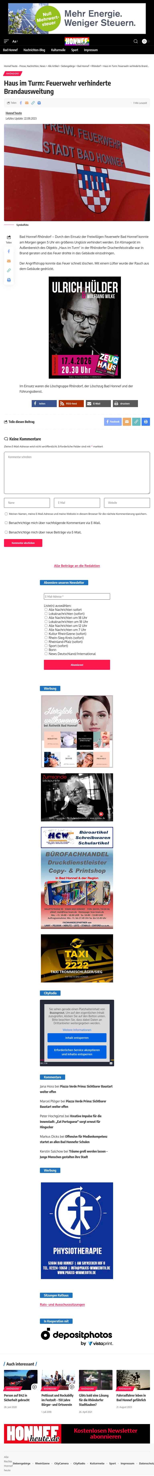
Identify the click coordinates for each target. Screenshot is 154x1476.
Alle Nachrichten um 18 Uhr (66, 618)
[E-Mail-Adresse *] (77, 597)
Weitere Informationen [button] (77, 1030)
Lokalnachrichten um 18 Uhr (66, 622)
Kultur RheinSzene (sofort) (65, 634)
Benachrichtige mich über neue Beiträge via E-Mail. (45, 533)
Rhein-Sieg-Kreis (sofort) (64, 638)
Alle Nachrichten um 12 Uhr (66, 626)
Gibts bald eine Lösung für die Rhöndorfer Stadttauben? (94, 1400)
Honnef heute (14, 113)
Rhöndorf (12, 73)
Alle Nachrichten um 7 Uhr (65, 630)
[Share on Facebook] (20, 103)
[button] (7, 41)
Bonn (50, 650)
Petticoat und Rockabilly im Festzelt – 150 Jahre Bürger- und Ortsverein (58, 1400)
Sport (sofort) (56, 646)
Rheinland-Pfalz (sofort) (64, 642)
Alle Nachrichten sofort (63, 610)
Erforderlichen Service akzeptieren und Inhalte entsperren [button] (77, 1053)
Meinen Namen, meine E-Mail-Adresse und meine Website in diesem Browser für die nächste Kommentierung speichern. (78, 514)
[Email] (27, 103)
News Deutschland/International (70, 654)
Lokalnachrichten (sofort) (64, 614)
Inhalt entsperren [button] (77, 1038)
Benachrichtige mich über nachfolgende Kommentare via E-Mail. (55, 523)
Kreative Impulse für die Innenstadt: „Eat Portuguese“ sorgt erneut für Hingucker (71, 1122)
